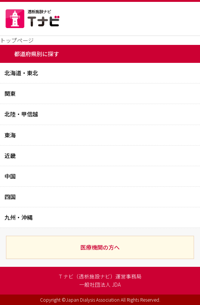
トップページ (17, 40)
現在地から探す (144, 18)
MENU (179, 18)
